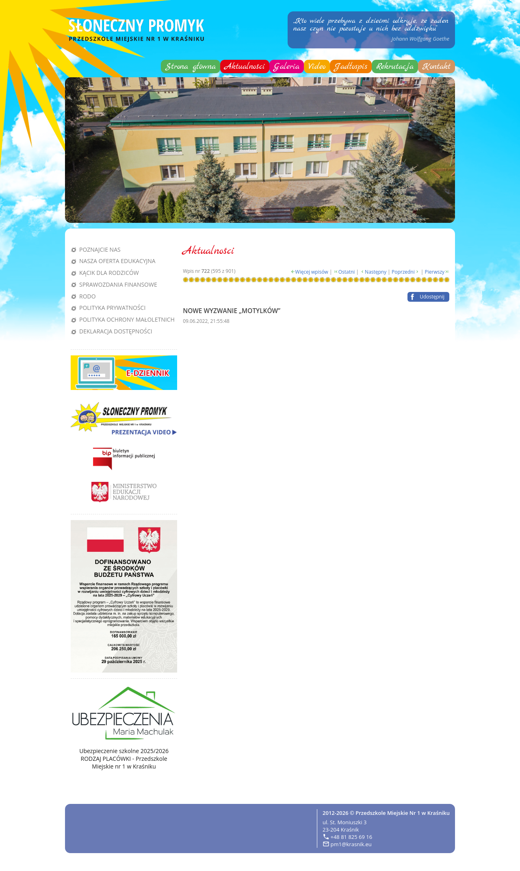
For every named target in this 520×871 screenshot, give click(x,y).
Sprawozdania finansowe (118, 284)
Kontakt (436, 66)
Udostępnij (432, 296)
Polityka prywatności (112, 307)
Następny (375, 271)
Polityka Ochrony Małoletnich (127, 319)
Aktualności (245, 66)
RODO (87, 296)
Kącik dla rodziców (109, 273)
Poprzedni (403, 271)
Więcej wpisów (311, 271)
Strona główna (190, 66)
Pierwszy (434, 271)
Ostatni (346, 271)
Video (316, 66)
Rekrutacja (395, 66)
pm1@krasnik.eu (351, 844)
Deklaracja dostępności (115, 331)
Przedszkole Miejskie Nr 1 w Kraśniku (402, 813)
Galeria (286, 66)
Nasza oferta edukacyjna (117, 261)
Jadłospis (350, 66)
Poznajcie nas (100, 249)
